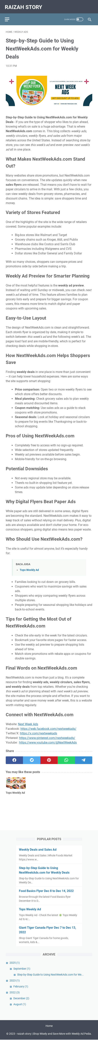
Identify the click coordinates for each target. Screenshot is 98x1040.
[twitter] (31, 758)
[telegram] (83, 758)
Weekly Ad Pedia (81, 1034)
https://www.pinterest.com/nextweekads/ (47, 735)
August (19, 1003)
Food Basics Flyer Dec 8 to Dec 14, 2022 (46, 890)
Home (49, 1026)
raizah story (24, 5)
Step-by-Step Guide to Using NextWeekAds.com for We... (50, 974)
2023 (15, 980)
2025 (15, 962)
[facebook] (14, 758)
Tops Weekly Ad (29, 568)
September (21, 968)
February (20, 986)
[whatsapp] (66, 758)
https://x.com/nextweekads (38, 731)
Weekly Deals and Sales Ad (37, 849)
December (21, 997)
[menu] (10, 16)
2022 (15, 992)
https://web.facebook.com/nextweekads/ (48, 726)
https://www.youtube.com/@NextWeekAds (48, 740)
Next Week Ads (28, 722)
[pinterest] (49, 758)
